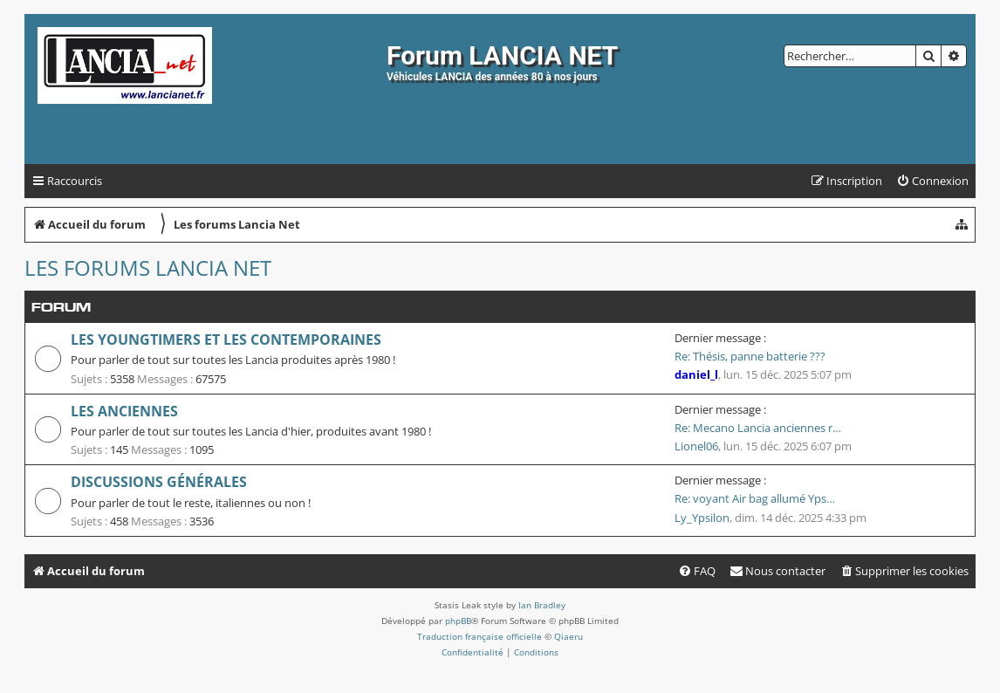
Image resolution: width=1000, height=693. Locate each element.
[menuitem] (932, 181)
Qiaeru (568, 636)
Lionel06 (696, 446)
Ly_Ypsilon (702, 517)
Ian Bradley (541, 605)
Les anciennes (124, 411)
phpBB (458, 620)
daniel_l (696, 374)
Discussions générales (159, 481)
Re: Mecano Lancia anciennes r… (758, 428)
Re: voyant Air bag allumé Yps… (755, 498)
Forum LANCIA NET (502, 55)
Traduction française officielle (479, 636)
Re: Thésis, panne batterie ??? (750, 356)
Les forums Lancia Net (147, 267)
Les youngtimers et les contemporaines (226, 339)
